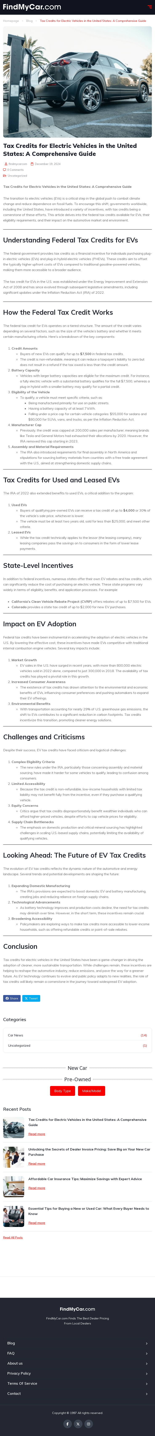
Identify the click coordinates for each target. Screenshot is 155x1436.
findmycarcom (16, 164)
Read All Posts (13, 1237)
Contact (14, 1393)
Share (12, 998)
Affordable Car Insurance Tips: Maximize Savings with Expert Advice (85, 1179)
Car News (15, 1035)
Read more (36, 1134)
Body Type (62, 1091)
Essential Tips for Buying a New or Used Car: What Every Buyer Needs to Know (88, 1211)
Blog (29, 21)
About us (15, 1363)
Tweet (31, 998)
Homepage (11, 21)
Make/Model (91, 1091)
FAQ (11, 1353)
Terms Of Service (22, 1383)
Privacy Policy (19, 1373)
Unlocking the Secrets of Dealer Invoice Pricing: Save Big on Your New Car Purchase (89, 1152)
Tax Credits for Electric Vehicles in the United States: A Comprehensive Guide (87, 1122)
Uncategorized (17, 175)
